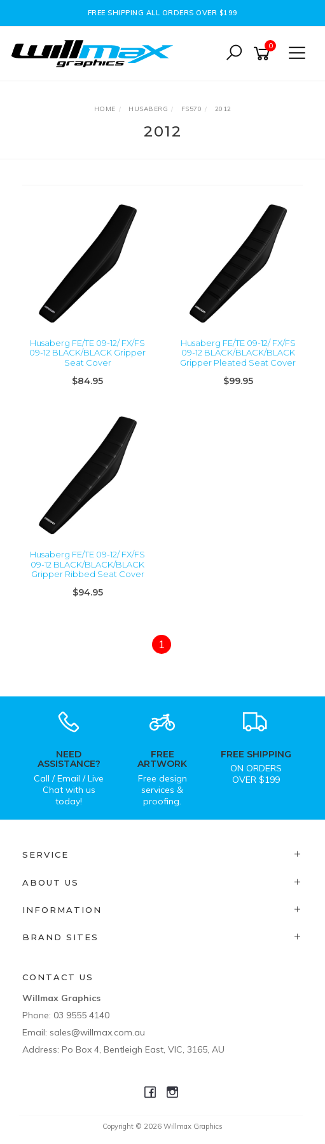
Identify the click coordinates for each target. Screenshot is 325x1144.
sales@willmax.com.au (97, 1032)
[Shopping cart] (264, 53)
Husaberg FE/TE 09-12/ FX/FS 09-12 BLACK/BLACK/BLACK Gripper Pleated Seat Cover (238, 353)
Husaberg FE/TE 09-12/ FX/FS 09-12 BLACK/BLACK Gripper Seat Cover (87, 353)
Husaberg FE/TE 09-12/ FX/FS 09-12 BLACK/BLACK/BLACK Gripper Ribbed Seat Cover (87, 564)
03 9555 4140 (81, 1015)
